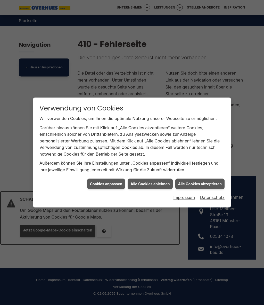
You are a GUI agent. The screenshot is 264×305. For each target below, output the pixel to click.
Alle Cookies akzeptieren (200, 182)
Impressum (184, 195)
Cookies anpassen (106, 182)
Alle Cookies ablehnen (150, 182)
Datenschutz (212, 195)
